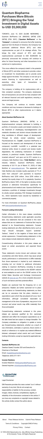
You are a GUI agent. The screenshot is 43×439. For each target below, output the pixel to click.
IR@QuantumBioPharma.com (25, 363)
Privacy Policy (18, 427)
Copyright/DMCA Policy (29, 423)
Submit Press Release (33, 420)
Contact (27, 427)
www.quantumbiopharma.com (15, 206)
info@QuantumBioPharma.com (25, 365)
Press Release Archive (16, 420)
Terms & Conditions (12, 423)
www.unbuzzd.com (18, 168)
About (4, 420)
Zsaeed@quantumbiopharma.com (19, 353)
